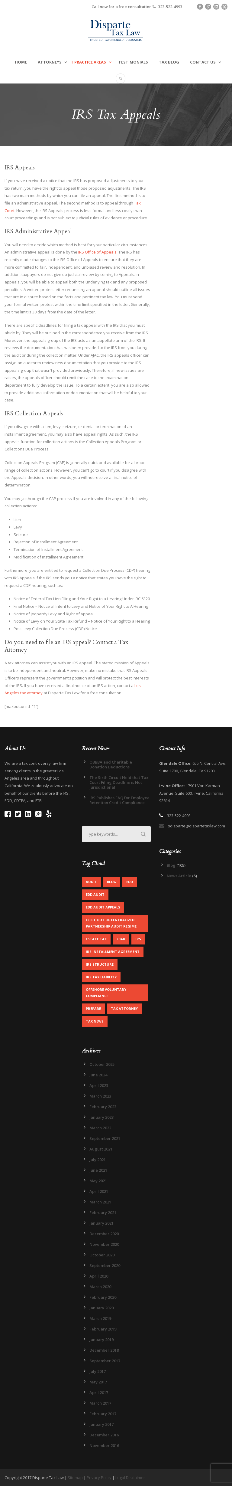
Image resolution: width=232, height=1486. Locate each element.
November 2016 (104, 1445)
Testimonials (133, 62)
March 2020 (100, 1286)
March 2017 (100, 1403)
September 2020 (104, 1265)
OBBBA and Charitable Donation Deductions (110, 764)
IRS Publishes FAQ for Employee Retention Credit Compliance (119, 800)
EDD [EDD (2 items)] (129, 881)
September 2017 (104, 1360)
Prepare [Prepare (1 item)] (93, 1008)
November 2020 (104, 1244)
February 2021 (102, 1212)
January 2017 (101, 1424)
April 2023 (98, 1085)
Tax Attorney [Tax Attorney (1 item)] (124, 1008)
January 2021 (101, 1223)
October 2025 (101, 1064)
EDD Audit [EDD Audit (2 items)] (95, 894)
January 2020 (101, 1308)
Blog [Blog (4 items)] (111, 881)
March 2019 (100, 1318)
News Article (179, 876)
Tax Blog (169, 62)
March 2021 (100, 1202)
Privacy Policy (99, 1477)
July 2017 (97, 1371)
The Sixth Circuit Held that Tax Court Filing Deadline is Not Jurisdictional (118, 782)
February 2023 (102, 1106)
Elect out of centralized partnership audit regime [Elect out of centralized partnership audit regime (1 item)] (111, 923)
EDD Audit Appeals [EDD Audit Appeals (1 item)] (103, 907)
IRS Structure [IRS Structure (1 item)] (100, 964)
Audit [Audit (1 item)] (91, 881)
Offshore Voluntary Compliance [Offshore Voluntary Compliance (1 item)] (106, 992)
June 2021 (98, 1170)
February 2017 (102, 1413)
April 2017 (98, 1392)
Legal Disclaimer (130, 1477)
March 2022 (100, 1128)
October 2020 (101, 1255)
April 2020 (98, 1276)
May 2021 (98, 1180)
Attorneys (50, 62)
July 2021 (97, 1159)
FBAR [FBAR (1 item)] (121, 939)
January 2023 (101, 1117)
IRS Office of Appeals (97, 252)
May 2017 (98, 1382)
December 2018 (104, 1350)
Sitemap (75, 1477)
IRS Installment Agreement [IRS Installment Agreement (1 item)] (113, 951)
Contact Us (203, 62)
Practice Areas (90, 62)
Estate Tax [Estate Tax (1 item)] (96, 939)
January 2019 (101, 1339)
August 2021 (100, 1149)
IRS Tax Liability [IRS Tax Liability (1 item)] (101, 977)
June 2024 (98, 1075)
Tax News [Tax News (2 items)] (95, 1021)
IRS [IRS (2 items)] (138, 939)
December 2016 (104, 1435)
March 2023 (100, 1096)
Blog (171, 865)
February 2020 (102, 1297)
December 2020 (104, 1233)
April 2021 (98, 1191)
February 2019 (102, 1329)
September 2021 (104, 1138)
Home (21, 62)
